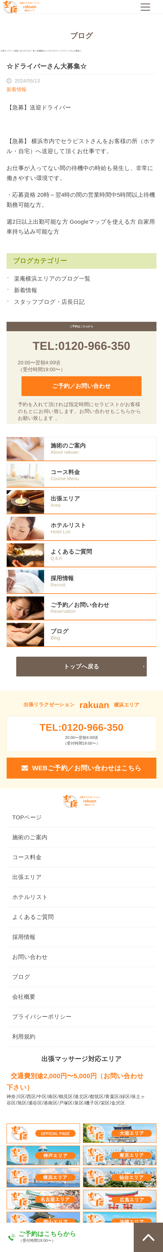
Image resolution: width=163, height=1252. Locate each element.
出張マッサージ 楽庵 (9, 51)
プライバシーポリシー (42, 1017)
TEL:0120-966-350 (81, 345)
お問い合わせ (30, 957)
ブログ (59, 631)
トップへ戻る (81, 666)
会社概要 (23, 997)
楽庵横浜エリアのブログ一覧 (52, 278)
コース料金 (65, 472)
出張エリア (65, 498)
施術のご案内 (68, 445)
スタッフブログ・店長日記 (49, 302)
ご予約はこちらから (47, 1233)
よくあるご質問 (71, 551)
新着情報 (25, 290)
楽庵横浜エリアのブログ (47, 51)
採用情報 (62, 578)
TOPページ (27, 817)
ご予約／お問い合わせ (81, 386)
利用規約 (23, 1036)
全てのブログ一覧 (27, 51)
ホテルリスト (68, 525)
